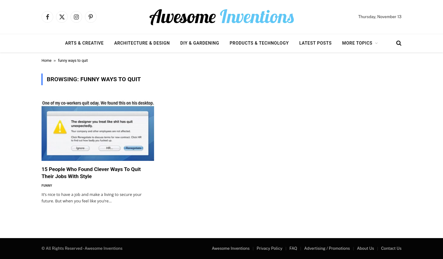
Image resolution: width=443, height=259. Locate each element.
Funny (47, 185)
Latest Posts (315, 43)
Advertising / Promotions (327, 248)
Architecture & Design (142, 43)
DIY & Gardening (199, 43)
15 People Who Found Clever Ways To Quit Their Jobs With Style (91, 172)
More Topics (357, 43)
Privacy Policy (269, 248)
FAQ (293, 248)
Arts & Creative (84, 43)
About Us (365, 248)
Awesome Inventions (230, 248)
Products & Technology (259, 43)
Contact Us (391, 248)
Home (46, 60)
